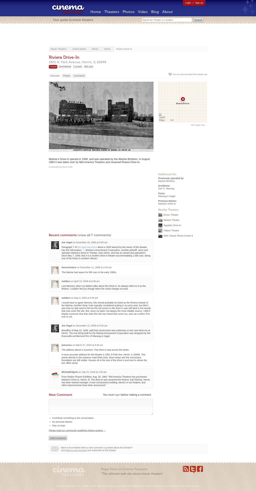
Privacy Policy (177, 486)
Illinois (95, 49)
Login (188, 2)
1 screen (77, 66)
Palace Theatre (171, 230)
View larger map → (199, 125)
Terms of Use (192, 486)
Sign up (199, 2)
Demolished (65, 66)
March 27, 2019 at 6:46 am (89, 345)
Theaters (111, 12)
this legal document (87, 247)
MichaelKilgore (70, 372)
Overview (54, 75)
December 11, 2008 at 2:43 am (96, 267)
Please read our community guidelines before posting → (77, 433)
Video (143, 12)
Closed (53, 66)
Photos (129, 12)
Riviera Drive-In (124, 49)
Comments (79, 75)
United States (79, 49)
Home (95, 12)
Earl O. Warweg (166, 188)
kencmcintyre (69, 267)
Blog (155, 12)
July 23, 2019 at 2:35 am (94, 372)
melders (66, 281)
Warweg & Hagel (166, 196)
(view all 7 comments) (94, 235)
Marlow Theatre (171, 220)
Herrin (107, 49)
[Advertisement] (128, 35)
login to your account (76, 453)
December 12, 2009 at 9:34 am (91, 325)
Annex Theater (170, 215)
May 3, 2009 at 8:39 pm (86, 298)
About (167, 12)
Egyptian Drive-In (172, 225)
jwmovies (67, 345)
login (117, 394)
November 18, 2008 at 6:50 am (91, 242)
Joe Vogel (67, 242)
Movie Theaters (58, 49)
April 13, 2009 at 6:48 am (86, 281)
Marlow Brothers (166, 181)
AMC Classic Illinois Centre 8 (178, 235)
